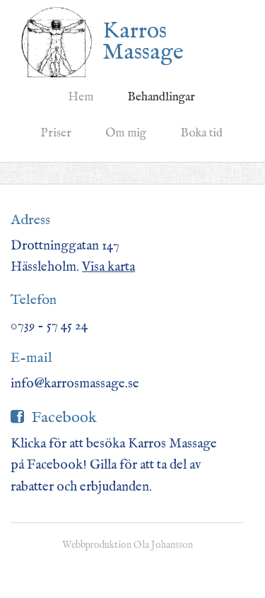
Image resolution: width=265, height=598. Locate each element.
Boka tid (201, 133)
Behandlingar (161, 97)
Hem (80, 97)
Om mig (125, 133)
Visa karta (108, 267)
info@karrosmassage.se (75, 383)
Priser (55, 133)
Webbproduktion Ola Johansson (127, 545)
